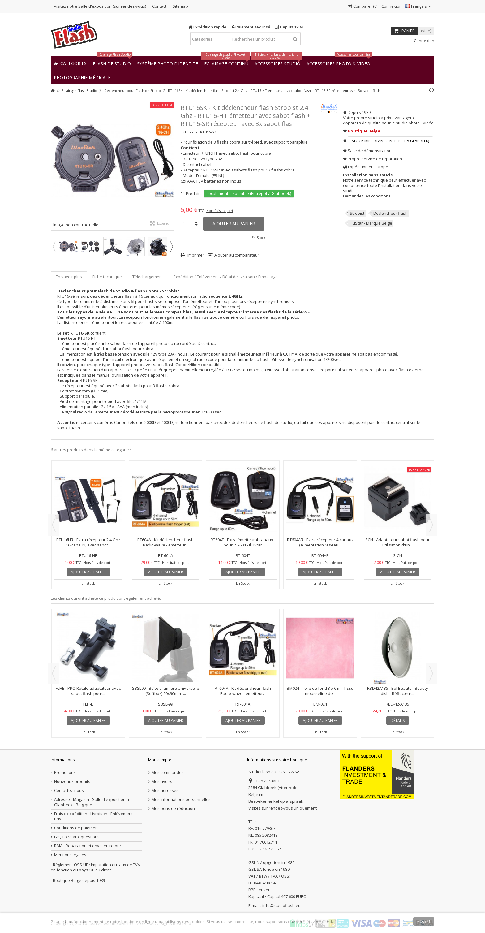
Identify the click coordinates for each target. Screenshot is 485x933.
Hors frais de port (219, 211)
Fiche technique (107, 276)
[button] (82, 77)
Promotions (65, 772)
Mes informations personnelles (181, 799)
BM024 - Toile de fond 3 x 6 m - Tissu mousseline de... (320, 690)
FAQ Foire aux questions (77, 837)
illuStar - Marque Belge (371, 223)
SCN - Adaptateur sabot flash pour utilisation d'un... (397, 542)
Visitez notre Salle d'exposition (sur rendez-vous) (100, 6)
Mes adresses (165, 790)
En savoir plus (69, 276)
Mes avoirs (162, 781)
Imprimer (195, 255)
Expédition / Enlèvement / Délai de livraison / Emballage (226, 276)
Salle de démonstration (370, 150)
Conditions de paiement (76, 828)
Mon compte (159, 759)
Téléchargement (147, 276)
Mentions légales (70, 854)
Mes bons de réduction (173, 808)
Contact (159, 6)
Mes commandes (168, 772)
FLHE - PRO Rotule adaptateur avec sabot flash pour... (88, 690)
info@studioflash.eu (281, 905)
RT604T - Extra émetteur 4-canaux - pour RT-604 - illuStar (243, 542)
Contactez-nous (69, 790)
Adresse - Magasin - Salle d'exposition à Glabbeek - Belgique (91, 802)
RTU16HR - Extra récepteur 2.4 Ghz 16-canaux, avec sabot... (88, 542)
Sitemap (180, 6)
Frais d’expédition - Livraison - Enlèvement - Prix (94, 816)
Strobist (357, 213)
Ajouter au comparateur (236, 255)
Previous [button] (54, 246)
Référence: (190, 132)
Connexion (391, 6)
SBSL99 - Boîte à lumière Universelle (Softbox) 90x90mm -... (165, 690)
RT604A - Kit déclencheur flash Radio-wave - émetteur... (165, 542)
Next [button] (171, 246)
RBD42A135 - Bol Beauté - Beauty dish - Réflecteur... (397, 690)
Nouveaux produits (72, 781)
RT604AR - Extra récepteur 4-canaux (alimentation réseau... (320, 542)
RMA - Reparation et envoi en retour (87, 846)
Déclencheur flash (390, 213)
